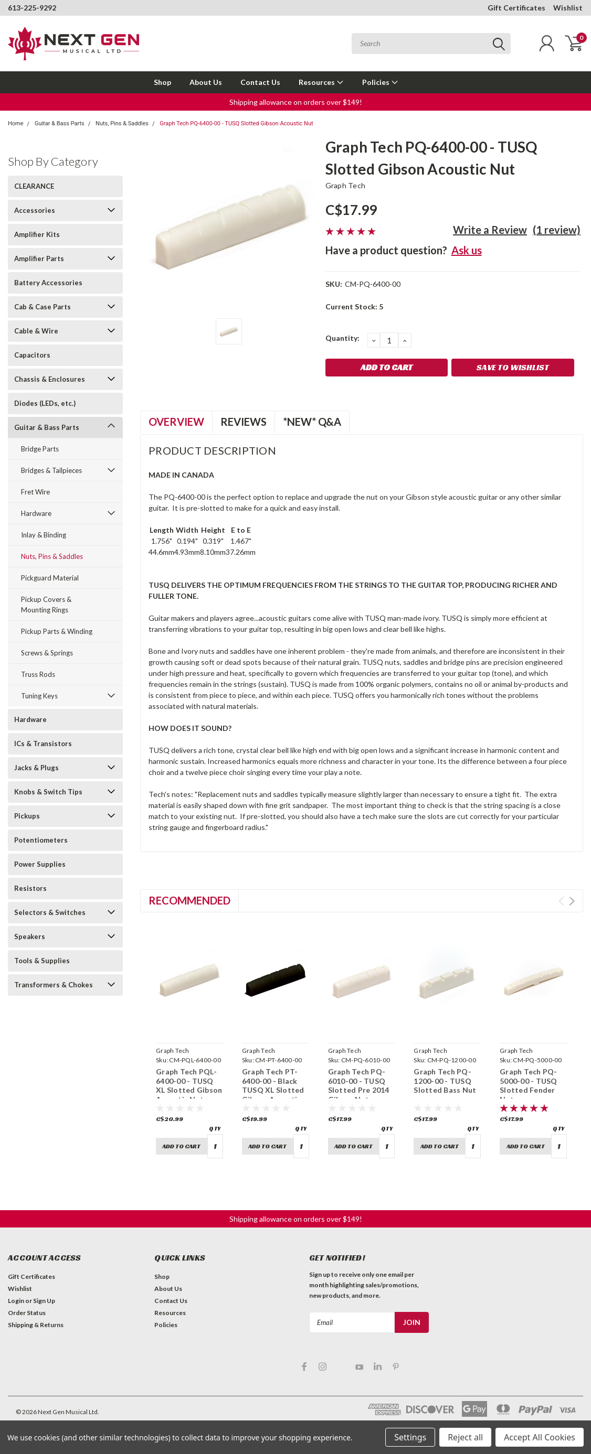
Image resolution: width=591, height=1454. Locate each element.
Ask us (466, 250)
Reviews (243, 421)
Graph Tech (345, 185)
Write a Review (490, 229)
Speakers (29, 936)
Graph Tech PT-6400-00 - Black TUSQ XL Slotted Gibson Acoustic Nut (273, 1090)
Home (16, 123)
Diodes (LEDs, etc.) (45, 403)
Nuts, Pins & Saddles (122, 123)
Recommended (189, 900)
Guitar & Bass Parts (60, 123)
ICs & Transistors (43, 743)
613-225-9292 (32, 7)
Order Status (27, 1313)
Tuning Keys (39, 696)
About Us (205, 82)
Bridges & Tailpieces (51, 470)
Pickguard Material (50, 578)
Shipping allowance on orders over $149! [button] (295, 102)
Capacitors (32, 355)
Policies (380, 82)
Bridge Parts (40, 449)
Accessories (34, 210)
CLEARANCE (34, 186)
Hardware (36, 513)
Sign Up (44, 1301)
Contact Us (260, 82)
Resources (321, 82)
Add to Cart (181, 1146)
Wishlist (568, 7)
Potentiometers (41, 840)
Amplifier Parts (39, 258)
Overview (176, 421)
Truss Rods (38, 674)
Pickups (27, 816)
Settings (410, 1437)
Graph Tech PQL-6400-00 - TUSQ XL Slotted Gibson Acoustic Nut (189, 1085)
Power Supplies (40, 864)
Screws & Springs (47, 653)
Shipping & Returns (36, 1325)
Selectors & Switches (50, 912)
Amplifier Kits (37, 234)
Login (16, 1301)
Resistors (30, 888)
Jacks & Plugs (36, 767)
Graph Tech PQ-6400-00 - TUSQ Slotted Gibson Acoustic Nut (236, 123)
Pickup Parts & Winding (56, 631)
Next (571, 901)
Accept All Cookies (539, 1437)
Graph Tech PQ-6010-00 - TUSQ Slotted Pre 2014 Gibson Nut (358, 1085)
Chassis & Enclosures (49, 379)
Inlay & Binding (43, 535)
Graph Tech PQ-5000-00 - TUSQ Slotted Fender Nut (528, 1085)
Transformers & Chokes (53, 985)
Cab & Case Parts (42, 307)
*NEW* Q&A (312, 421)
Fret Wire (35, 492)
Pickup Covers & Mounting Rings (46, 604)
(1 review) (557, 229)
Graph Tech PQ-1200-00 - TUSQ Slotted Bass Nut (445, 1080)
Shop (162, 82)
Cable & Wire (36, 331)
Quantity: (342, 337)
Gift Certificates (516, 7)
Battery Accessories (48, 282)
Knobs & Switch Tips (48, 792)
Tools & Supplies (42, 960)
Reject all (465, 1437)
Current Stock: (354, 306)
